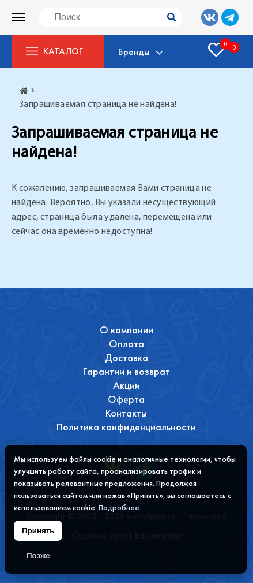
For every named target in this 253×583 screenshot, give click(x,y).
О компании (126, 329)
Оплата (126, 343)
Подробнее (119, 507)
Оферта (126, 399)
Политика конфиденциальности (126, 426)
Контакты (126, 412)
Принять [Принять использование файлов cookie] (38, 530)
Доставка (126, 357)
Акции (126, 385)
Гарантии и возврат (126, 371)
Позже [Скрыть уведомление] (38, 555)
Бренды (134, 51)
